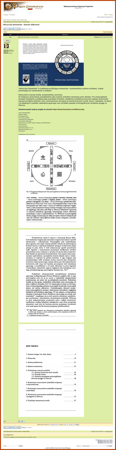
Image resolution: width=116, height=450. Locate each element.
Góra (5, 421)
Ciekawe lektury (26, 21)
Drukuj (5, 32)
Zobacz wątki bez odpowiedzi (9, 19)
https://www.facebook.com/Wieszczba (68, 109)
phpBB (52, 447)
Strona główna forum (8, 21)
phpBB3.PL (68, 448)
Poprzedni (105, 32)
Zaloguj (5, 14)
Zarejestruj (12, 14)
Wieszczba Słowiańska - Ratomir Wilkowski (21, 25)
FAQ (105, 14)
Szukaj (110, 14)
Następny (110, 32)
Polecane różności (18, 21)
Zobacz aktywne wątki (22, 19)
